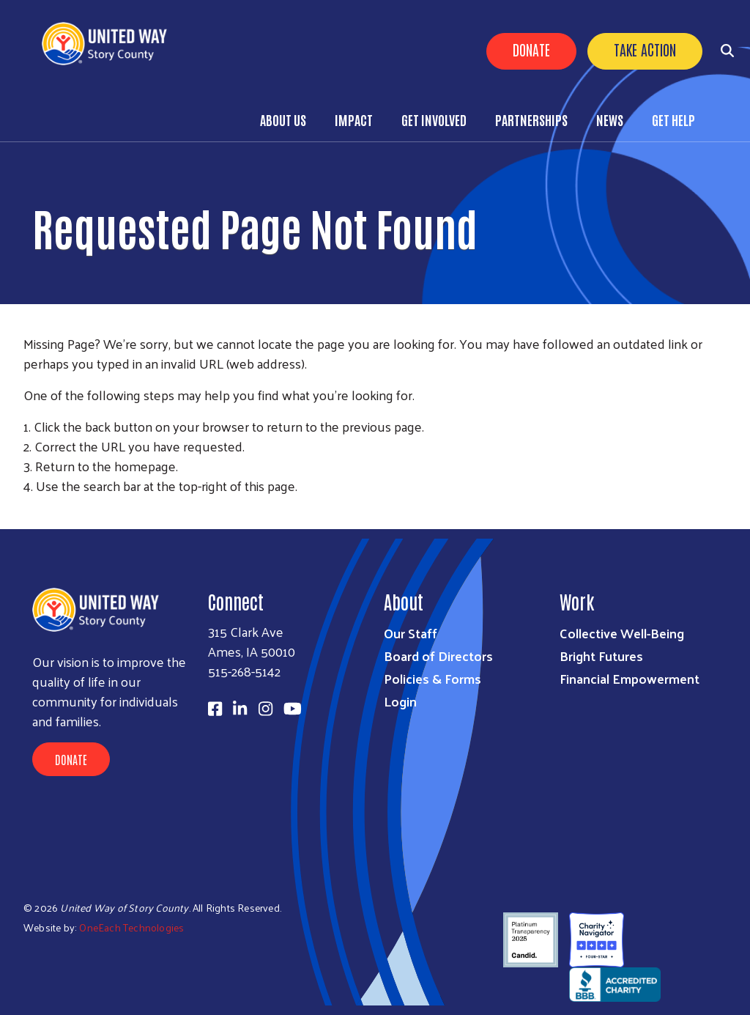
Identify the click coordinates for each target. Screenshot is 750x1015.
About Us (283, 119)
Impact (354, 119)
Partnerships (531, 119)
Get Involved (434, 119)
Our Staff (410, 632)
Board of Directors (438, 655)
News (609, 119)
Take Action (645, 49)
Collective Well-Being (622, 632)
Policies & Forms (432, 678)
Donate (531, 49)
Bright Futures (601, 655)
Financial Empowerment (629, 678)
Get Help (673, 119)
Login (400, 701)
